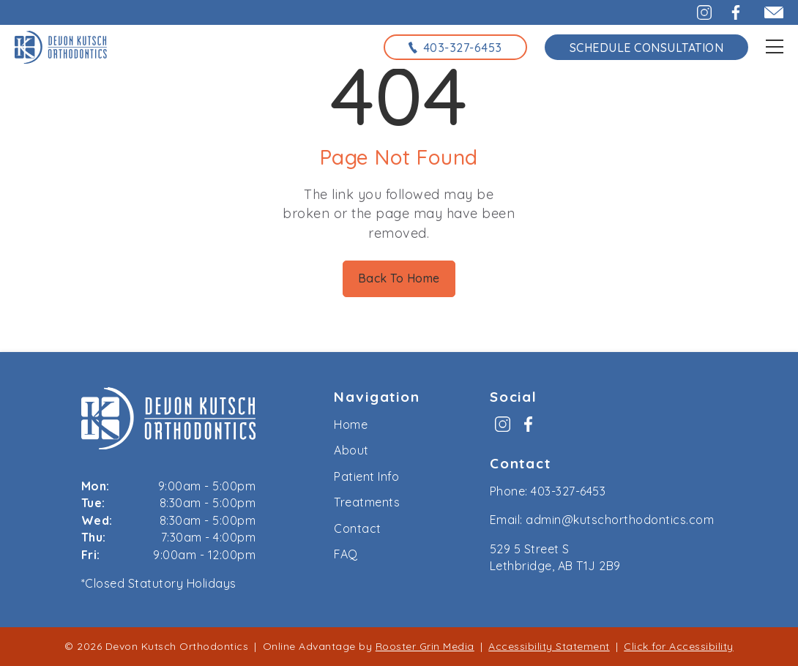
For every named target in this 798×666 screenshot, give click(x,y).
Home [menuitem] (351, 424)
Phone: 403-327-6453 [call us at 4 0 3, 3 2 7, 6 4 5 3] (548, 491)
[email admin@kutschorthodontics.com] (767, 12)
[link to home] (168, 420)
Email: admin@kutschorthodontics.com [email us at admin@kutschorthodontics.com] (602, 519)
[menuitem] (502, 429)
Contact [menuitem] (357, 528)
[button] (696, 12)
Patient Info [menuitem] (366, 476)
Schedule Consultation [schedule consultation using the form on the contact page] (647, 47)
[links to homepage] (61, 47)
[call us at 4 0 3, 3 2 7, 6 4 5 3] (455, 46)
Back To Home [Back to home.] (399, 278)
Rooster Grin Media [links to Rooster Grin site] (425, 646)
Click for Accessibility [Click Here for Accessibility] (679, 646)
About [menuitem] (351, 450)
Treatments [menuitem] (367, 502)
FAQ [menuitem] (346, 554)
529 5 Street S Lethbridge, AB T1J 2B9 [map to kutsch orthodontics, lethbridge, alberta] (555, 557)
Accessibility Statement (549, 646)
